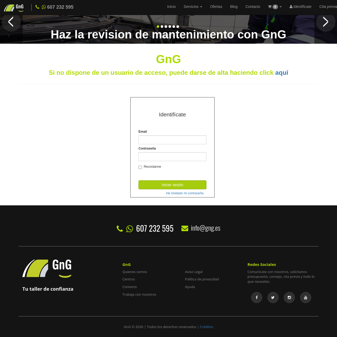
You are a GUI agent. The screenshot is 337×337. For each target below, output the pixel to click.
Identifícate (300, 6)
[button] (274, 7)
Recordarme (149, 167)
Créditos (206, 326)
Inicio (171, 6)
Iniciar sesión (172, 185)
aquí (281, 72)
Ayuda (190, 286)
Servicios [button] (193, 6)
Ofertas (216, 6)
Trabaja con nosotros (139, 294)
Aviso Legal (194, 271)
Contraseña (147, 148)
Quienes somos (134, 271)
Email (142, 131)
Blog (233, 6)
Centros (128, 279)
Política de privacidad (202, 279)
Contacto (252, 6)
